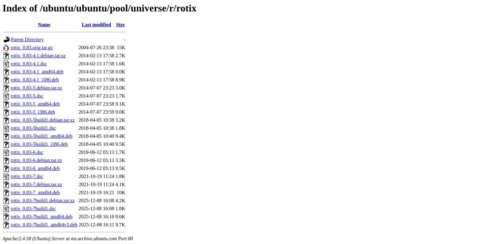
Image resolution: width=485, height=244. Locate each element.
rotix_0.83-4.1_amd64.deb (37, 71)
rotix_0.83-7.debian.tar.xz (36, 184)
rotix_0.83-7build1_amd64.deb (41, 216)
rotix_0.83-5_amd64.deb (35, 104)
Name (44, 24)
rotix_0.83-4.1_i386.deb (35, 79)
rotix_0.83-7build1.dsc (33, 208)
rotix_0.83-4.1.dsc (29, 63)
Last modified (96, 24)
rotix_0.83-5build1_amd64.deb (41, 136)
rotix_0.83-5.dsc (27, 95)
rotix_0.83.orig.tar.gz (32, 47)
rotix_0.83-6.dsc (27, 152)
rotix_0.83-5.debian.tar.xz (36, 87)
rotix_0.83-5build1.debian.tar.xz (43, 120)
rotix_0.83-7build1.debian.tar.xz (43, 200)
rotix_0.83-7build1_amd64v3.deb (44, 224)
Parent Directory (27, 39)
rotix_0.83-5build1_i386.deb (39, 144)
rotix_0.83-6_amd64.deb (35, 168)
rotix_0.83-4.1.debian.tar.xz (38, 55)
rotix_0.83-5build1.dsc (33, 128)
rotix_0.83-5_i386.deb (33, 112)
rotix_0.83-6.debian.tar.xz (36, 160)
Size (120, 24)
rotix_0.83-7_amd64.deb (35, 192)
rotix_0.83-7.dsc (27, 176)
